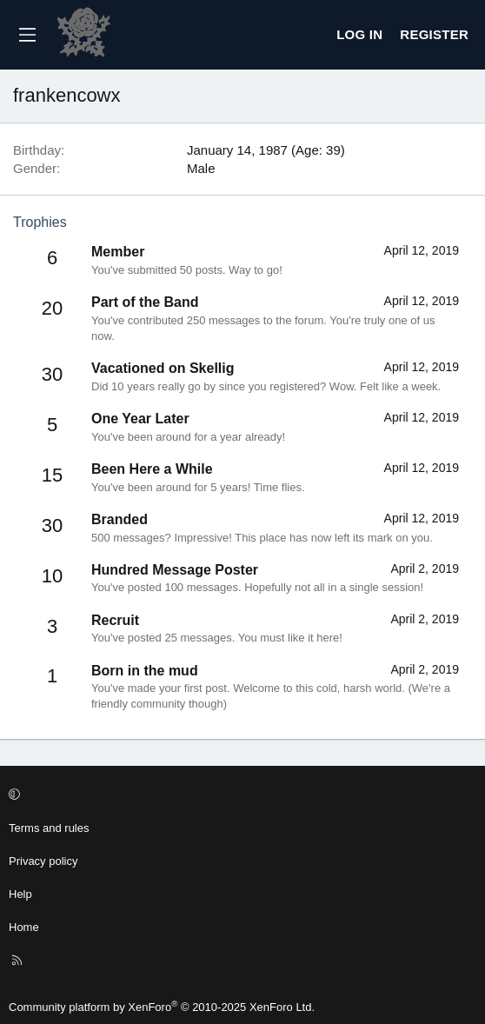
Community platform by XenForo (162, 1007)
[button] (240, 795)
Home (24, 927)
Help (20, 894)
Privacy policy (43, 861)
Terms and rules (49, 827)
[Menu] (27, 35)
